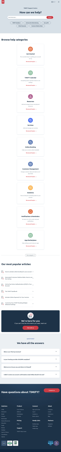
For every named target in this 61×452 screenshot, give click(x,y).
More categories (30, 257)
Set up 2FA (46, 22)
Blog (49, 401)
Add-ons (19, 397)
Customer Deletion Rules (37, 26)
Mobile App (35, 414)
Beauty (3, 413)
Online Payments (22, 26)
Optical (3, 422)
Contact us (51, 375)
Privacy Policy (39, 448)
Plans (18, 409)
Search (49, 17)
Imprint (20, 448)
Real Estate (4, 404)
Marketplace (20, 399)
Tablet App (35, 411)
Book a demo (35, 401)
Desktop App (35, 409)
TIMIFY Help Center (21, 417)
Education (3, 408)
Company (50, 395)
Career (49, 397)
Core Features (20, 395)
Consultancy (4, 420)
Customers (50, 399)
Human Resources (5, 406)
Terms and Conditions (29, 448)
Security (19, 401)
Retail (2, 399)
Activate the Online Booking (32, 22)
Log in (33, 397)
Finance (3, 401)
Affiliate (50, 411)
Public (2, 411)
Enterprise (3, 397)
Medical (3, 415)
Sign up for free (36, 395)
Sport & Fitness (5, 418)
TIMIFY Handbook (16, 22)
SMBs (2, 395)
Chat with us (30, 313)
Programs (50, 409)
